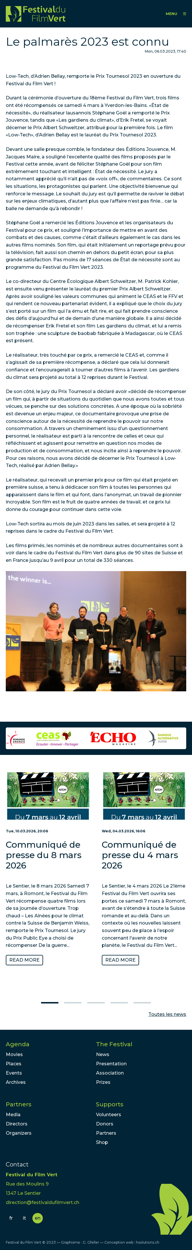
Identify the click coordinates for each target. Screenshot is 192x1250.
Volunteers (108, 1114)
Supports (109, 1104)
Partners (19, 1104)
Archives (16, 1082)
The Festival (114, 1044)
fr (11, 1218)
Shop (102, 1142)
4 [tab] (119, 1002)
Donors (104, 1124)
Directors (16, 1124)
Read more (24, 960)
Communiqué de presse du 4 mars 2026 (140, 855)
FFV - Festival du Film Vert (35, 13)
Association (110, 1073)
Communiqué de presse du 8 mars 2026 (44, 855)
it (24, 1218)
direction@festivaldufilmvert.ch (42, 1202)
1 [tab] (49, 1002)
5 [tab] (142, 1002)
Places (13, 1063)
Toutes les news (167, 1014)
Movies (14, 1054)
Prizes (103, 1082)
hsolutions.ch (147, 1242)
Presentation (111, 1063)
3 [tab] (96, 1002)
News (102, 1054)
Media (13, 1114)
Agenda (17, 1044)
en (37, 1218)
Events (14, 1073)
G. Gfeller (91, 1242)
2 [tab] (73, 1002)
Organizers (19, 1133)
